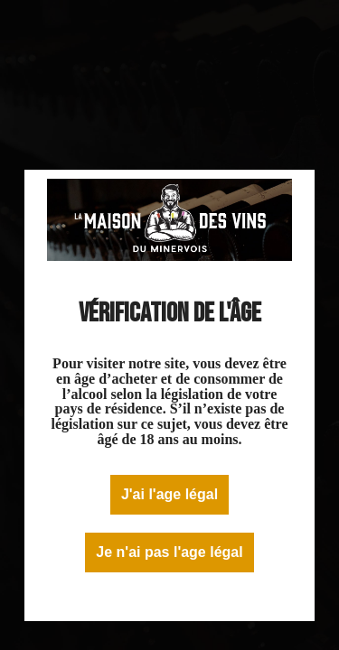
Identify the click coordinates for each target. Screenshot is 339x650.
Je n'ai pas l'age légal (169, 552)
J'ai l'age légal (169, 494)
